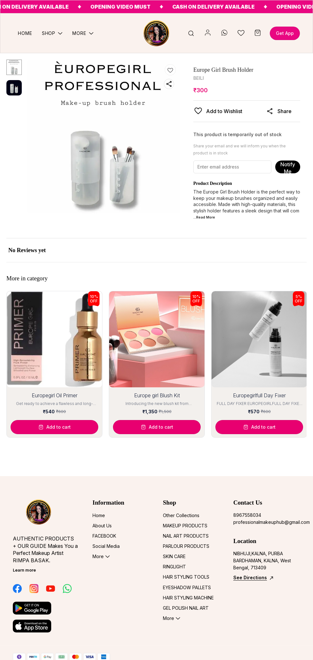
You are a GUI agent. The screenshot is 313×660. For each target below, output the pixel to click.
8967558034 (247, 515)
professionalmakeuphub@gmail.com (266, 522)
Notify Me (287, 167)
